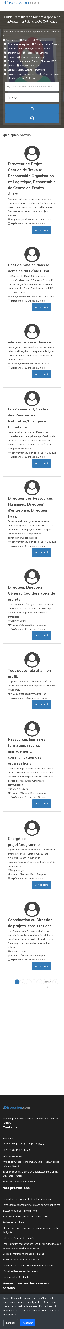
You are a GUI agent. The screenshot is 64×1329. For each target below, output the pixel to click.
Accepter (28, 1322)
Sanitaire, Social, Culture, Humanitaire (24, 69)
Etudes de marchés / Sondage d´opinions (23, 1253)
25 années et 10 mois (27, 797)
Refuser (10, 1322)
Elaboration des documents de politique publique (27, 1199)
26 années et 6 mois (26, 878)
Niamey (13, 452)
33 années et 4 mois (26, 223)
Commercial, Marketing (32, 40)
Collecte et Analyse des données (19, 1238)
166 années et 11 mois (27, 698)
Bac (38, 219)
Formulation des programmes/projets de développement (31, 1205)
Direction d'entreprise (16, 44)
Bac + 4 (34, 363)
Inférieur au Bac (27, 694)
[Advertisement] (28, 1037)
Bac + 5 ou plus (35, 296)
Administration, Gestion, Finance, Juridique (27, 48)
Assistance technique (13, 1222)
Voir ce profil (41, 230)
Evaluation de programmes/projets (20, 1210)
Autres (9, 65)
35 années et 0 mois (26, 546)
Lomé (12, 296)
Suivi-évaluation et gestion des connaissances (26, 1216)
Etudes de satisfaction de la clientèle (21, 1259)
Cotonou (13, 363)
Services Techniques (29, 65)
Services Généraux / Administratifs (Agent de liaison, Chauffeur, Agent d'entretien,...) (32, 76)
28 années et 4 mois (26, 959)
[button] (57, 6)
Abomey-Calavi (17, 621)
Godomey (14, 689)
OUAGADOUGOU (18, 789)
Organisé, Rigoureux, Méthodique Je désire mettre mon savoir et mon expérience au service (32, 677)
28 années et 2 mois (26, 457)
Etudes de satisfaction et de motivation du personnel (29, 1265)
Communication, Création (46, 44)
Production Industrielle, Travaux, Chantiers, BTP (30, 61)
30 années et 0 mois (26, 300)
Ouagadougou (16, 219)
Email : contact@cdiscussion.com (19, 1181)
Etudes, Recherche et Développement (24, 57)
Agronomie (10, 40)
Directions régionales (13, 1156)
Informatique (12, 52)
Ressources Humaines (35, 52)
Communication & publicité (16, 1277)
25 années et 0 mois (26, 367)
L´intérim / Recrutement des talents (20, 1271)
